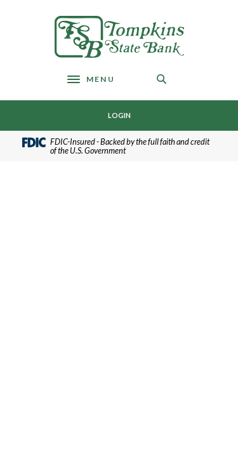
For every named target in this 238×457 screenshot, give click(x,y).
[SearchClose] (162, 79)
